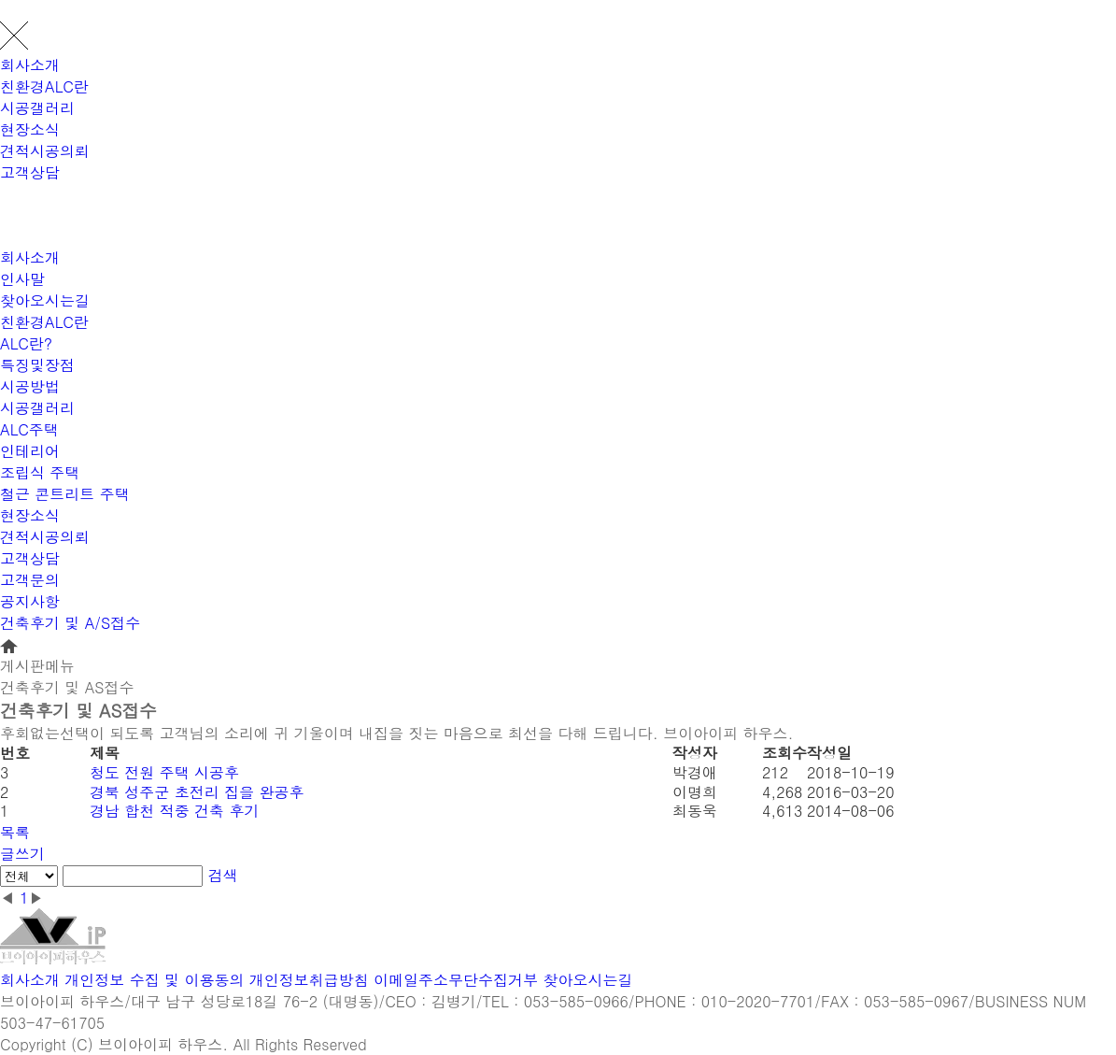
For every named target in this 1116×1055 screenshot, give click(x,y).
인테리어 (30, 451)
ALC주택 (29, 429)
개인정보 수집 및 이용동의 (154, 980)
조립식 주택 (39, 472)
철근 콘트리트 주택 (65, 494)
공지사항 (30, 601)
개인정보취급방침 (309, 980)
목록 (15, 832)
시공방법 (30, 386)
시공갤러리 (37, 108)
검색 (223, 875)
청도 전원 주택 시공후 (164, 772)
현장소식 (30, 129)
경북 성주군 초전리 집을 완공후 (197, 792)
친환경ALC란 (44, 86)
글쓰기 (22, 853)
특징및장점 (37, 365)
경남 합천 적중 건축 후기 (174, 810)
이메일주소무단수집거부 (456, 980)
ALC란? (26, 343)
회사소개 (30, 65)
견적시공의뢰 (45, 151)
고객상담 (30, 172)
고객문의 (30, 580)
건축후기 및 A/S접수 (70, 623)
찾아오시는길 (45, 300)
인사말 (22, 279)
